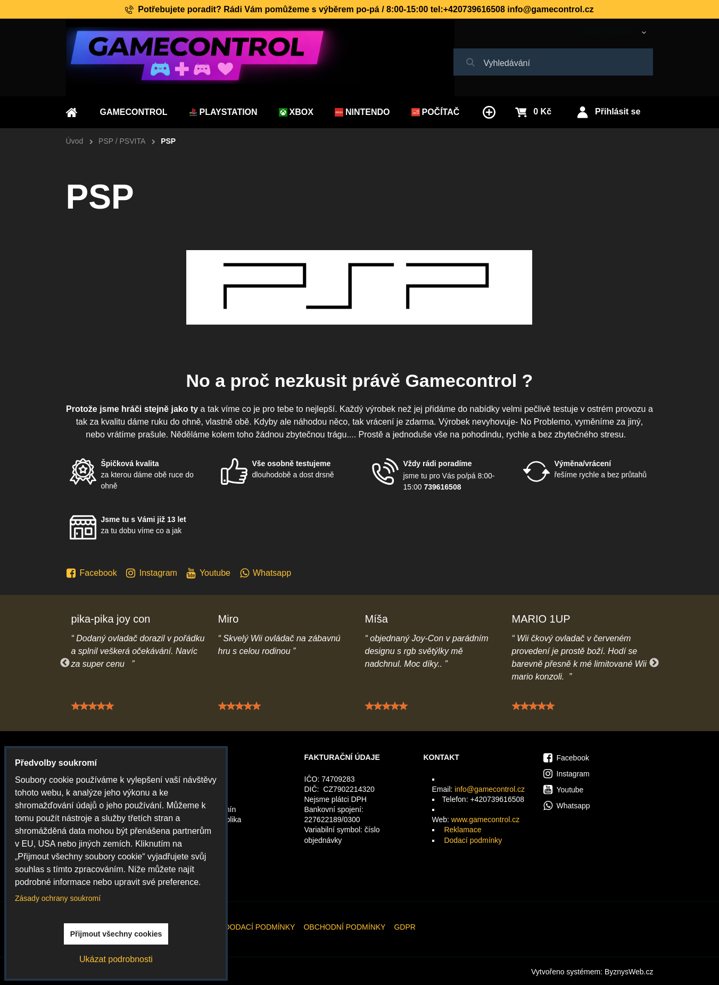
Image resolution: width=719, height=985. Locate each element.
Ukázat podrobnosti (116, 959)
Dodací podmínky (473, 840)
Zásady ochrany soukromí (58, 898)
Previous (65, 663)
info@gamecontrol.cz (489, 789)
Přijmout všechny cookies (116, 934)
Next (654, 663)
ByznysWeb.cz (629, 971)
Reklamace (462, 829)
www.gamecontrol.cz (485, 819)
